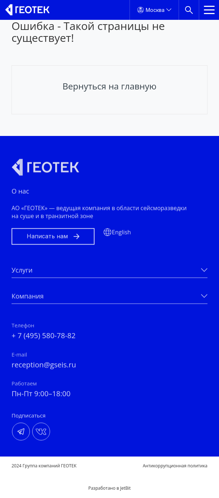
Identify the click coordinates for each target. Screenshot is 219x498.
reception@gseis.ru (44, 367)
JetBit (125, 488)
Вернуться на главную (109, 86)
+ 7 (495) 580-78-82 (43, 338)
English (121, 234)
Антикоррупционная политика (175, 466)
